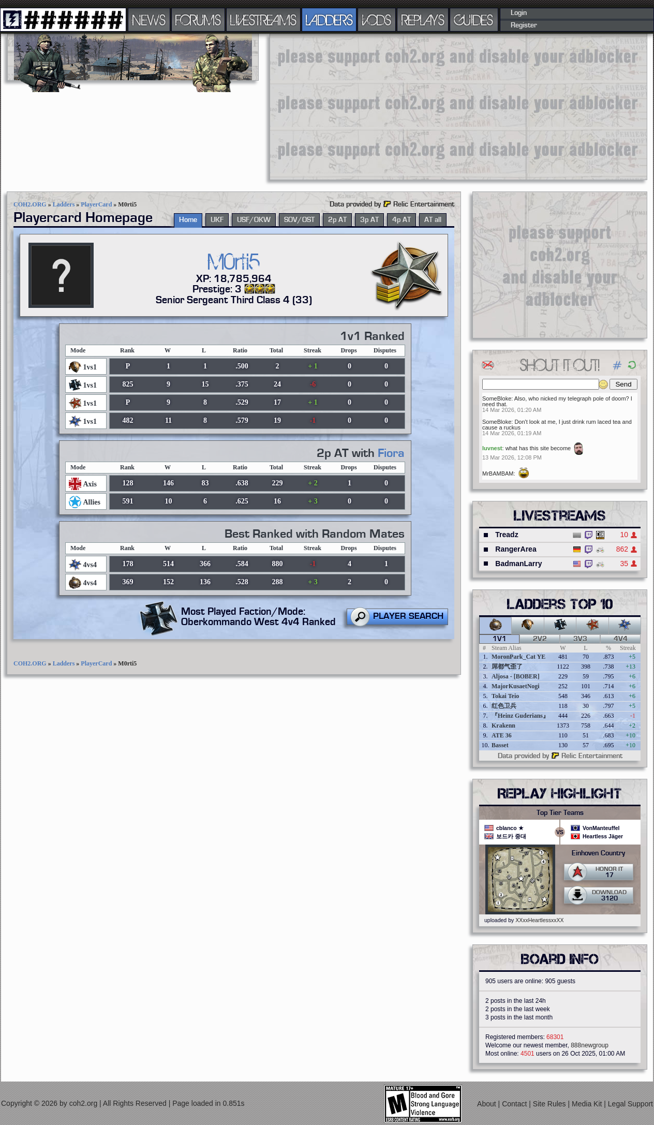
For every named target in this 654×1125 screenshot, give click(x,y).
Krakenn (503, 725)
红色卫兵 (504, 705)
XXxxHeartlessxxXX (539, 920)
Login (519, 13)
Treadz (506, 534)
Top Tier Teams (560, 813)
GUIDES (474, 19)
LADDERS (329, 19)
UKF (217, 220)
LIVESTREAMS (263, 19)
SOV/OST (299, 220)
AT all (432, 220)
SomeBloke (496, 398)
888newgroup (589, 1045)
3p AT (369, 220)
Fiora (391, 453)
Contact (515, 1104)
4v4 (621, 639)
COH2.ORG (30, 204)
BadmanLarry (518, 563)
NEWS (149, 19)
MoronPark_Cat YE (518, 656)
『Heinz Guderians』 (520, 715)
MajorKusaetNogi (516, 686)
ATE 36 (502, 735)
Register (524, 25)
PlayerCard (96, 204)
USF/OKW (254, 220)
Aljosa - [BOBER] (516, 676)
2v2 (540, 639)
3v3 (580, 639)
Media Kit (588, 1104)
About (487, 1104)
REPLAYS (423, 19)
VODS (376, 19)
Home (188, 220)
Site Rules (550, 1104)
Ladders (64, 204)
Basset (500, 745)
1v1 (500, 639)
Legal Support (630, 1104)
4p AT (401, 220)
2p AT (337, 220)
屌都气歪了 (507, 666)
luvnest (492, 448)
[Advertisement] (396, 106)
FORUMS (198, 19)
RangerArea (515, 549)
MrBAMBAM (498, 473)
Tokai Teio (505, 696)
